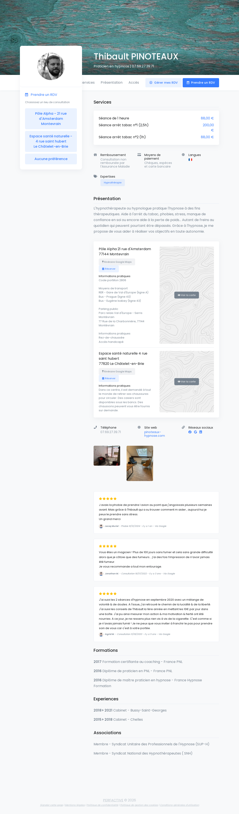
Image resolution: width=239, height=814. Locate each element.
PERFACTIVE (113, 800)
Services (88, 82)
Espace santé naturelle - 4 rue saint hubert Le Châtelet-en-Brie (51, 141)
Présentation (111, 82)
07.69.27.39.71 (143, 66)
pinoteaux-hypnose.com (154, 434)
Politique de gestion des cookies (139, 805)
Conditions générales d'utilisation (179, 805)
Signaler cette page (51, 805)
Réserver (108, 268)
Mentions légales (75, 805)
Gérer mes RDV (163, 82)
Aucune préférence (50, 158)
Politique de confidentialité (102, 805)
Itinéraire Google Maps (117, 262)
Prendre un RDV (201, 82)
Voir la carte (187, 295)
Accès (133, 82)
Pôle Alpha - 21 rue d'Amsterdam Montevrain (51, 118)
